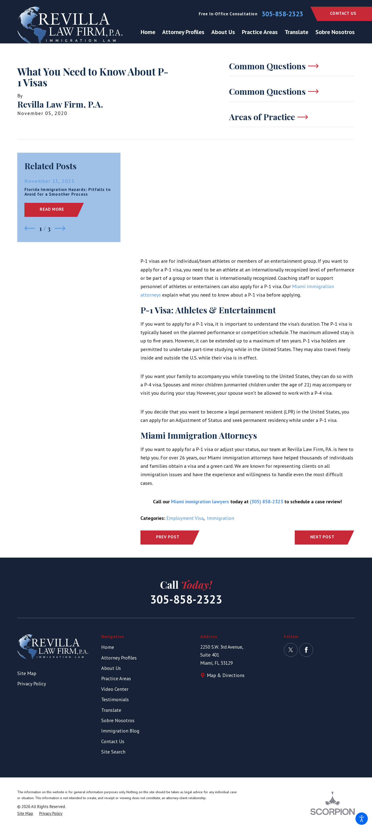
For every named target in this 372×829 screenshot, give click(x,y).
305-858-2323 (282, 14)
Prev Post (168, 537)
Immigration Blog (120, 731)
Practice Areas (116, 678)
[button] (361, 818)
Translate (111, 710)
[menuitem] (150, 32)
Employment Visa (185, 518)
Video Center (114, 689)
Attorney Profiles (119, 658)
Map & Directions (226, 675)
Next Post (322, 537)
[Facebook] (306, 650)
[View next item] (60, 228)
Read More (52, 209)
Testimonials (115, 699)
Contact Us (343, 13)
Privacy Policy (31, 683)
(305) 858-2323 (266, 501)
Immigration (220, 518)
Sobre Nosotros (118, 720)
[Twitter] (291, 650)
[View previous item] (29, 228)
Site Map (26, 673)
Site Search (113, 752)
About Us (111, 668)
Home (107, 647)
